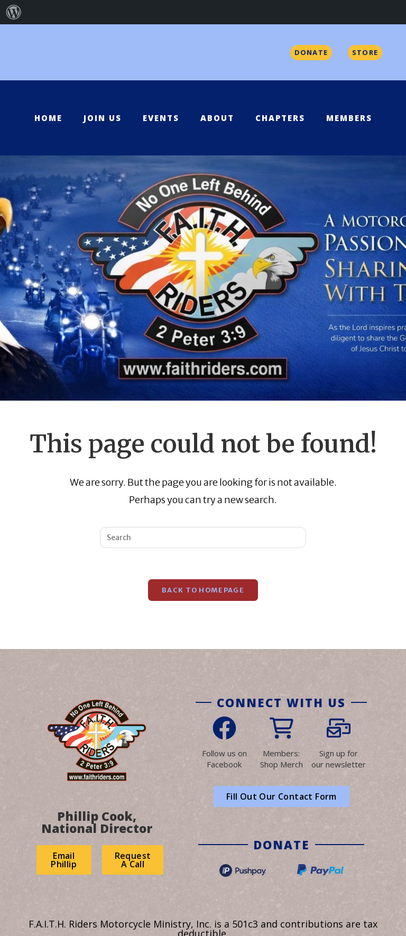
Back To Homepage (203, 591)
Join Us (103, 118)
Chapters (280, 118)
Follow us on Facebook (224, 760)
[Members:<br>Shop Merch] (281, 729)
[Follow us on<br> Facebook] (224, 729)
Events (161, 118)
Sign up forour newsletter (338, 760)
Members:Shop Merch (281, 760)
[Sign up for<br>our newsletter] (338, 729)
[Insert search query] (203, 537)
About (217, 118)
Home (48, 118)
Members (349, 118)
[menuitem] (13, 12)
